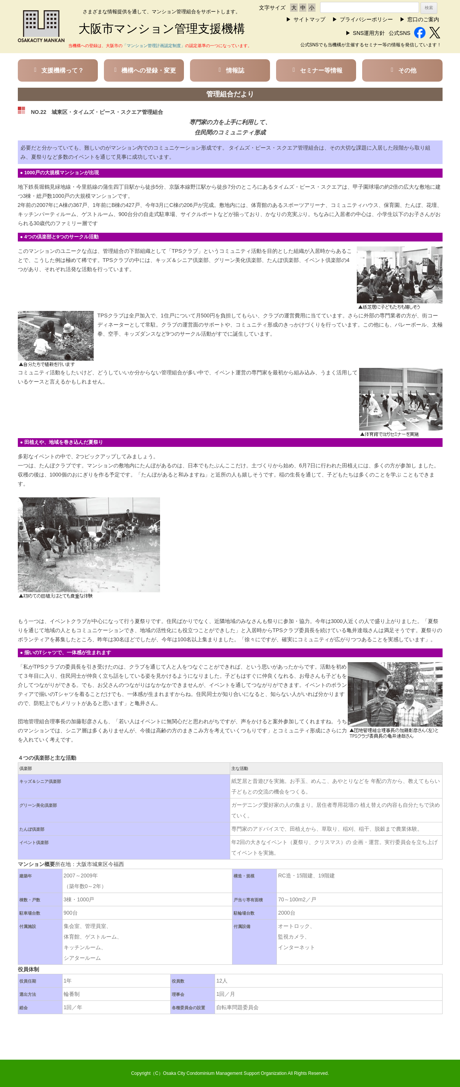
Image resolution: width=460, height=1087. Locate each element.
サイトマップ (309, 19)
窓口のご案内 (423, 19)
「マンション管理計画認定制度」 (153, 45)
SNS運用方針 (369, 33)
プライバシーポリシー (366, 19)
